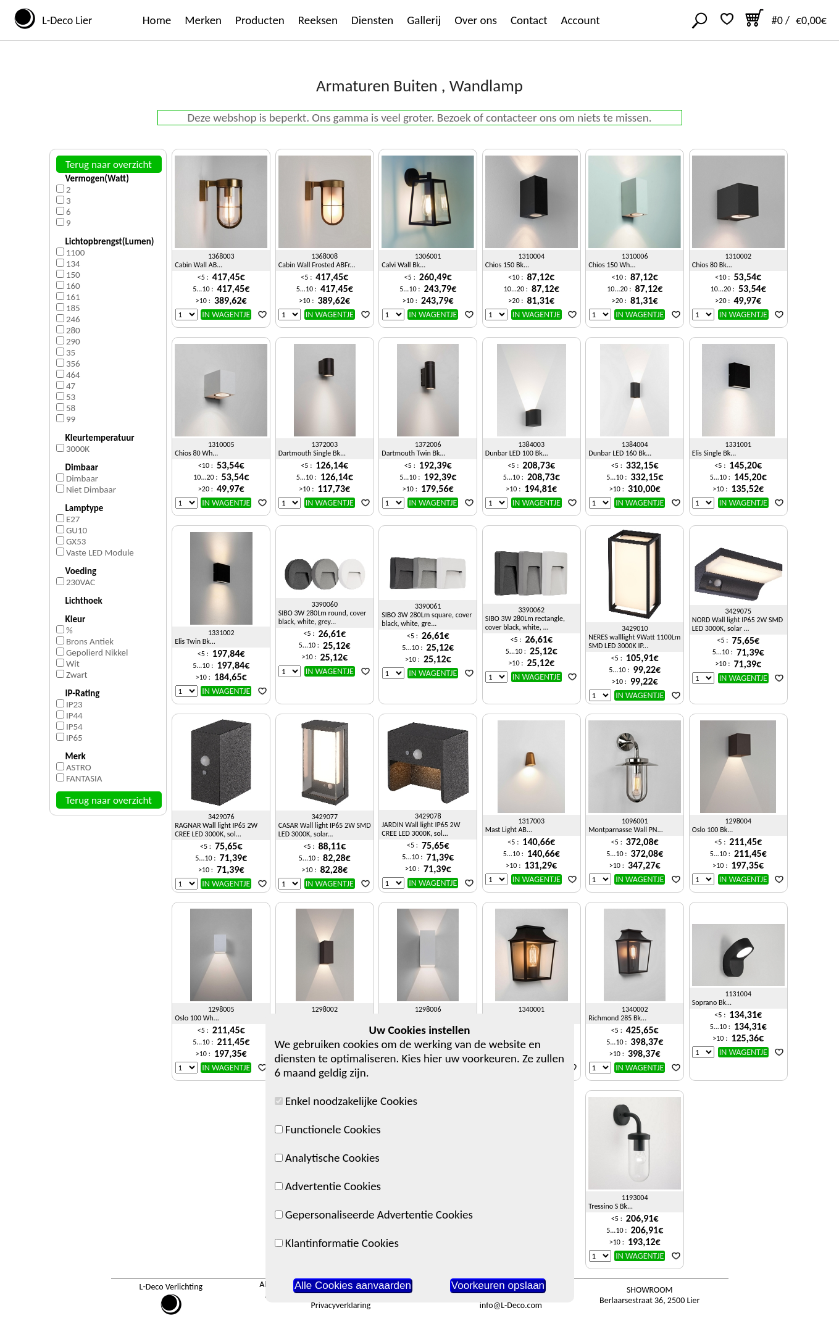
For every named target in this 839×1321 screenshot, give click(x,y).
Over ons (475, 20)
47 (70, 385)
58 (70, 408)
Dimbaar (82, 478)
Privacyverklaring (341, 1305)
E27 (73, 519)
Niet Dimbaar (91, 489)
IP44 (74, 715)
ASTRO (78, 767)
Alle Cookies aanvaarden (352, 1285)
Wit (73, 663)
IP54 (74, 726)
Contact (529, 20)
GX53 (76, 541)
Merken (203, 20)
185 (73, 308)
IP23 (74, 704)
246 (73, 319)
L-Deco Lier (64, 20)
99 (70, 419)
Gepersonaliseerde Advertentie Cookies (374, 1214)
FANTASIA (84, 778)
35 (70, 352)
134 (73, 263)
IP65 (74, 737)
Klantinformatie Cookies (337, 1243)
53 (70, 396)
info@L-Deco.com (511, 1305)
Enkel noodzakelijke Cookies (346, 1101)
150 (73, 274)
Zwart (77, 674)
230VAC (80, 582)
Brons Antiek (90, 641)
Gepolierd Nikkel (97, 652)
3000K (78, 448)
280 (73, 330)
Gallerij (424, 20)
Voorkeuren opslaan (498, 1285)
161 (73, 296)
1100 (75, 252)
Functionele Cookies (328, 1129)
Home (157, 20)
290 (73, 341)
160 (73, 285)
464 (73, 374)
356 (73, 363)
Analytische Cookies (327, 1158)
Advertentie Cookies (328, 1186)
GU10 (76, 530)
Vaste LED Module (100, 552)
